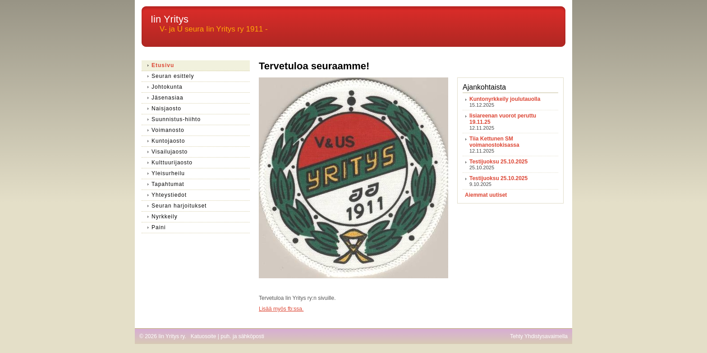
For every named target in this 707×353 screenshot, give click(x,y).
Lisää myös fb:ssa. (281, 309)
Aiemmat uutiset (486, 195)
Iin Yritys (169, 19)
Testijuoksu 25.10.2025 (498, 161)
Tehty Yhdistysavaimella (539, 336)
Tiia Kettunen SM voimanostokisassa (494, 142)
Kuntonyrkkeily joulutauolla (504, 99)
